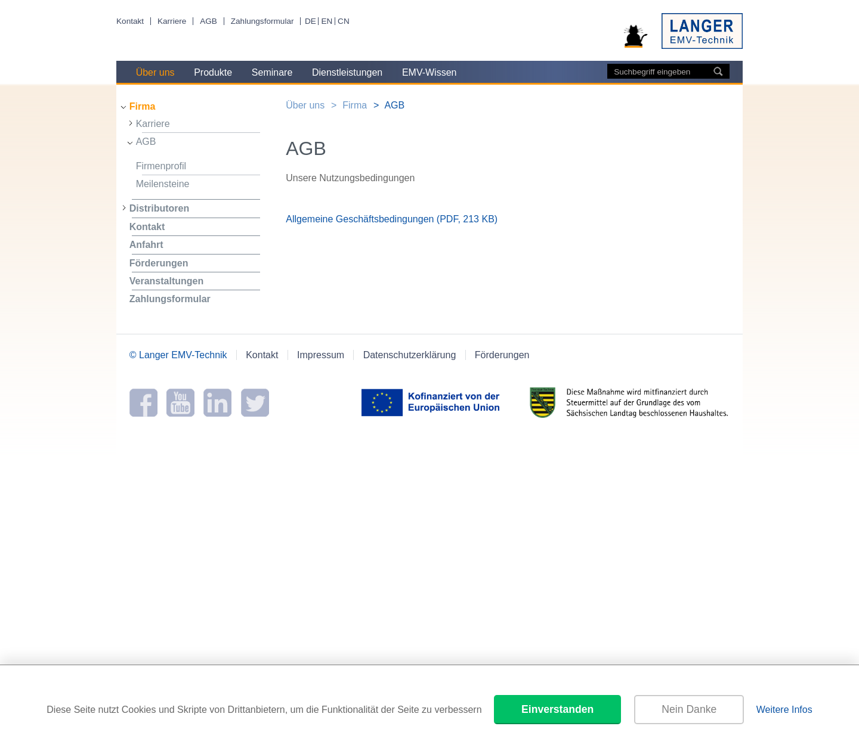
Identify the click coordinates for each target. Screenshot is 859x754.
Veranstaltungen (166, 281)
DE (310, 21)
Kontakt (130, 21)
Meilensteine (163, 184)
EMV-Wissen (429, 72)
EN (326, 21)
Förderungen (159, 263)
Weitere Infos (784, 710)
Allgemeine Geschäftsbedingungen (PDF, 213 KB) (392, 219)
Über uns (155, 72)
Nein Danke (689, 709)
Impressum (320, 355)
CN (344, 21)
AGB (208, 21)
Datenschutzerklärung (409, 355)
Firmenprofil (161, 166)
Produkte (213, 72)
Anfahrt (146, 245)
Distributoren (159, 208)
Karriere (171, 21)
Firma (142, 106)
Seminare (272, 72)
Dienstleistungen (347, 72)
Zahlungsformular (262, 21)
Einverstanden (557, 709)
